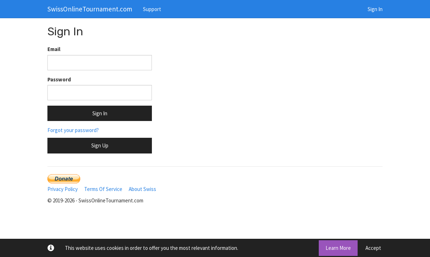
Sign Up (99, 145)
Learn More (338, 248)
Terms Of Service (103, 189)
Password (59, 79)
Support (152, 9)
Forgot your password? (73, 130)
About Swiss (142, 189)
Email (53, 49)
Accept (373, 248)
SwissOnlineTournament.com (89, 9)
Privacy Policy (62, 189)
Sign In (375, 9)
